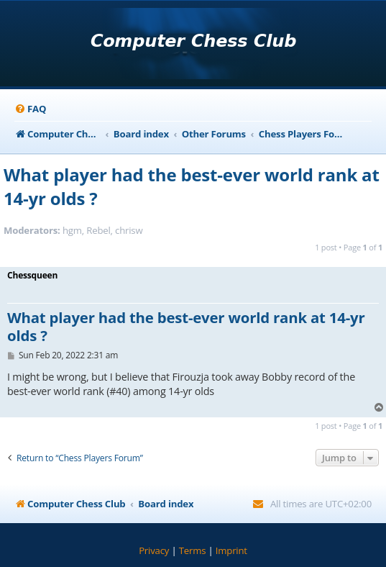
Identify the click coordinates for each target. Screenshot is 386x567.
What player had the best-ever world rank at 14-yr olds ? (192, 186)
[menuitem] (30, 109)
